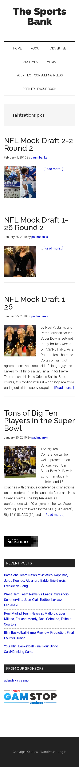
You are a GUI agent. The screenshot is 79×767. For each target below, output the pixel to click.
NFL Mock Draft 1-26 (36, 303)
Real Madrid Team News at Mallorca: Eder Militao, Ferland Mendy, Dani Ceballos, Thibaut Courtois (37, 618)
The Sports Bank (39, 16)
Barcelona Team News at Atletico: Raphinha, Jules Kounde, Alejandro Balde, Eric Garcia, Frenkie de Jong (36, 580)
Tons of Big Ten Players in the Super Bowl (39, 420)
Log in (62, 752)
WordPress (47, 752)
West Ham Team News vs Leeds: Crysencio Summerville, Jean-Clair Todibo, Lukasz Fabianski (36, 599)
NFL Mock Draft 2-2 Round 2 (38, 144)
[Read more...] (53, 169)
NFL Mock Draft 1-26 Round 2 (36, 223)
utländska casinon (17, 680)
